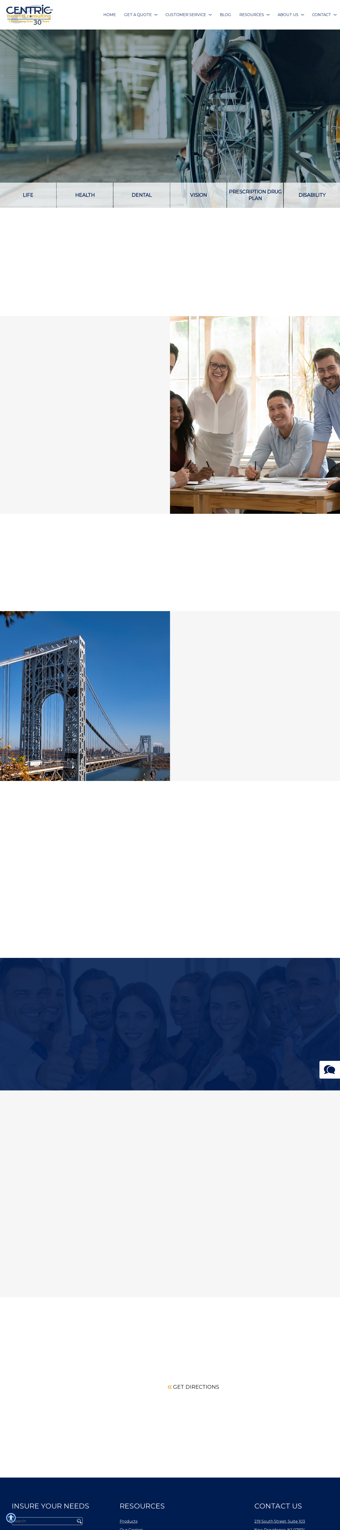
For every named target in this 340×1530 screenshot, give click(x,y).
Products (128, 1508)
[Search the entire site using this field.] (42, 1507)
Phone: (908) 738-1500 (275, 1525)
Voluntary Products (209, 309)
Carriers (289, 293)
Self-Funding (131, 279)
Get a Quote (289, 314)
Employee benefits (131, 309)
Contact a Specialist (289, 273)
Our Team (129, 1525)
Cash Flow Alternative (209, 279)
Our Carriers (131, 1516)
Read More (59, 1297)
